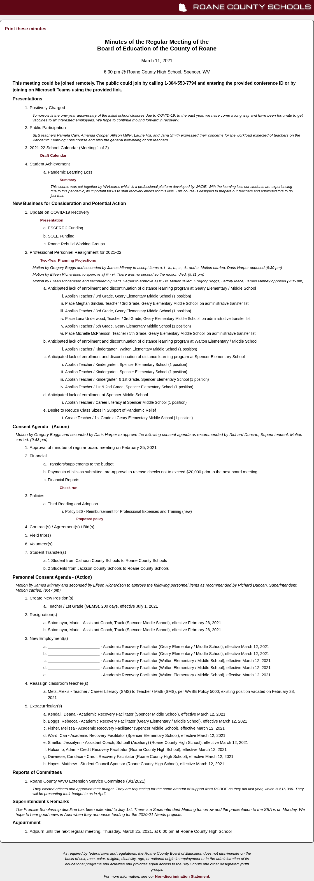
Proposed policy (89, 519)
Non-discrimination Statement (182, 876)
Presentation (51, 220)
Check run (69, 488)
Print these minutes (25, 28)
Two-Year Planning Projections (68, 260)
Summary (68, 180)
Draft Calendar (53, 155)
